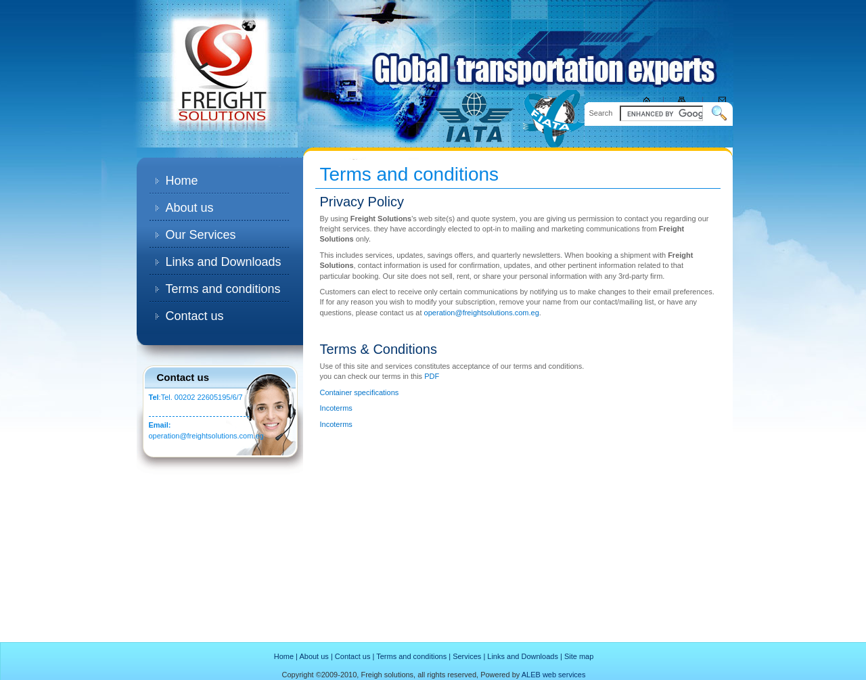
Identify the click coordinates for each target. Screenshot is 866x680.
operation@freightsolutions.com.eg (481, 313)
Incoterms (336, 408)
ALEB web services (554, 675)
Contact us (195, 316)
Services (467, 656)
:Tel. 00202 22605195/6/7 (196, 397)
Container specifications (359, 392)
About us (190, 207)
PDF (431, 376)
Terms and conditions (223, 289)
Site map (578, 656)
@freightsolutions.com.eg (221, 436)
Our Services (201, 235)
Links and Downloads (223, 262)
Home (182, 180)
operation (164, 436)
